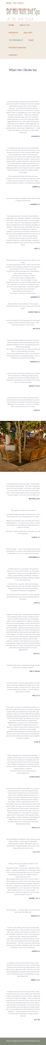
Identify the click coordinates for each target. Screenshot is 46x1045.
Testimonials (16, 40)
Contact (13, 55)
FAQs (30, 40)
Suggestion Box (17, 48)
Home (11, 25)
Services (13, 33)
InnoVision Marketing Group (30, 1041)
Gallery (28, 33)
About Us (25, 25)
